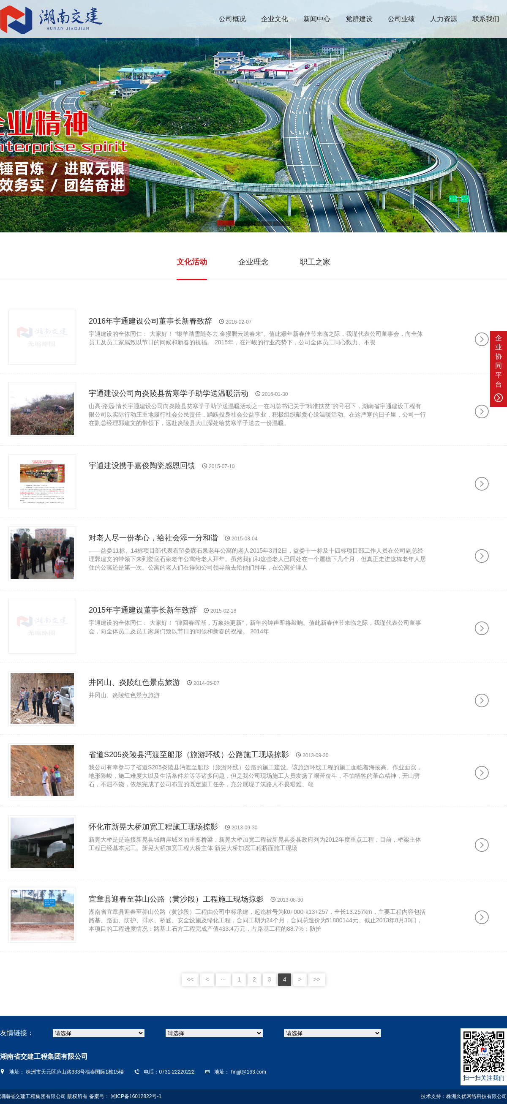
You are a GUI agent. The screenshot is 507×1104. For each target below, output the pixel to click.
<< (190, 979)
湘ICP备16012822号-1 (135, 1096)
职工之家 (315, 262)
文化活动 (192, 262)
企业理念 (253, 262)
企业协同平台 (498, 368)
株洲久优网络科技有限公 (474, 1096)
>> (316, 979)
